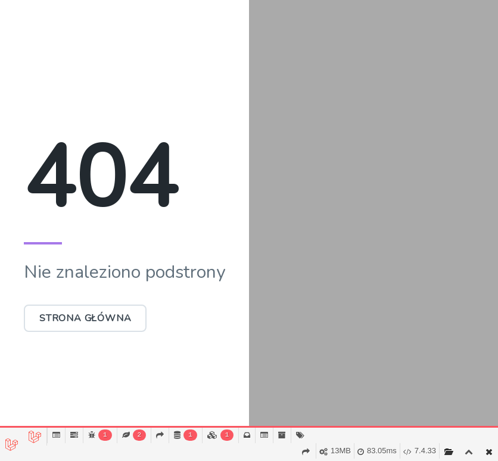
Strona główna (85, 318)
